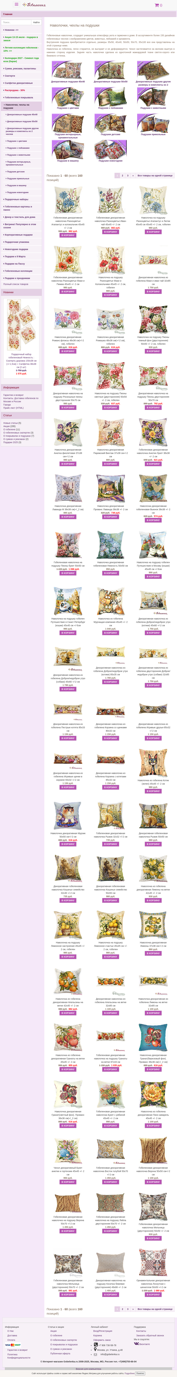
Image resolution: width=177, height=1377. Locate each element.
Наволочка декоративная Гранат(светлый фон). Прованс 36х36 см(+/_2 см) (68, 1115)
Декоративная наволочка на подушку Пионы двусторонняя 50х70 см (153, 396)
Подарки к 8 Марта (14, 256)
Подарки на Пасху (14, 263)
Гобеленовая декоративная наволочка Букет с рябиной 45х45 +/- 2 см (110, 1115)
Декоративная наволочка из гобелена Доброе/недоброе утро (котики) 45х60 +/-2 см (153, 622)
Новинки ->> (10, 30)
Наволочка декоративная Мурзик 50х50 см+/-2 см (68, 835)
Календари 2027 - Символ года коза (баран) (21, 60)
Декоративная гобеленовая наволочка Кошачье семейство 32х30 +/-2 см (68, 889)
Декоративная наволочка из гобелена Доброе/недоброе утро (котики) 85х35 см (110, 671)
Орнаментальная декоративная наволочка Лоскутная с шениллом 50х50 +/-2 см (153, 1284)
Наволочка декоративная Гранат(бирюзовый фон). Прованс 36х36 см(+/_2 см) (153, 1058)
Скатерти (9, 75)
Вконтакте (142, 1344)
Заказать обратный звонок (150, 1335)
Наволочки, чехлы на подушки (16, 106)
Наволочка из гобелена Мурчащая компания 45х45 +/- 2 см (111, 622)
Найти (36, 22)
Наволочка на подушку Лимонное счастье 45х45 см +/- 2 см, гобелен (110, 946)
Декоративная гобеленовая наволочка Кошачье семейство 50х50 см (110, 889)
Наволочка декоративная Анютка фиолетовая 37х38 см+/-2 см (68, 453)
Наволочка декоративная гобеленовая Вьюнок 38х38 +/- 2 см (153, 509)
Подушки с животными (18, 155)
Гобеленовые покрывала (18, 97)
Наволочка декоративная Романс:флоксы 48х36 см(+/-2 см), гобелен (68, 340)
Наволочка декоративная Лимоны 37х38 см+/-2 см (153, 944)
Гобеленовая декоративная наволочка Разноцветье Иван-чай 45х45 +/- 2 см (111, 221)
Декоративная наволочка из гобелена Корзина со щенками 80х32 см (111, 727)
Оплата (11, 1340)
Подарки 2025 (10, 442)
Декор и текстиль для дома (19, 217)
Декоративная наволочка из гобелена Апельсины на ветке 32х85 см (110, 1002)
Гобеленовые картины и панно (17, 208)
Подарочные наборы (15, 199)
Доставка (12, 1335)
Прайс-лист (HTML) (13, 408)
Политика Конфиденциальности (18, 1356)
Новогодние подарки (15, 249)
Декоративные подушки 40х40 (21, 114)
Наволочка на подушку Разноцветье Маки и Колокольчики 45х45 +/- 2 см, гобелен (110, 282)
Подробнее (130, 1373)
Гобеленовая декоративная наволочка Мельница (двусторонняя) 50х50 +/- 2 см (153, 1227)
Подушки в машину (16, 185)
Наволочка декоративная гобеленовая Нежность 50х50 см (110, 564)
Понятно (140, 1373)
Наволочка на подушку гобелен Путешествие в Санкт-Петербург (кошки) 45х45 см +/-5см (68, 622)
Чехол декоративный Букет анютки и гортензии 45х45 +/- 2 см (68, 1171)
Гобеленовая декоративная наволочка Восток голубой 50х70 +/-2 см (110, 1171)
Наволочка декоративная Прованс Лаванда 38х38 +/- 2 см (110, 508)
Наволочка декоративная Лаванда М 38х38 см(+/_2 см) (68, 508)
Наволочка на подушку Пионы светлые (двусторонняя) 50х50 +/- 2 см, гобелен (110, 396)
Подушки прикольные (17, 178)
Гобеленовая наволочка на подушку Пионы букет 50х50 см (67, 564)
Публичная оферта (60, 1353)
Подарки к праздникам (16, 278)
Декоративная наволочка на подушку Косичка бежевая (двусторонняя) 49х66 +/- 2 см (110, 1284)
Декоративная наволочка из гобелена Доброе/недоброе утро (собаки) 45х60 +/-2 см (68, 678)
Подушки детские (15, 172)
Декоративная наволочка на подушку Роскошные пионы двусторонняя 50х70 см (68, 396)
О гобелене (9, 429)
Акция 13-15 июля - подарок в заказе (20, 39)
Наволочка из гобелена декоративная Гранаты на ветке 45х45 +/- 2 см (68, 1058)
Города (7, 404)
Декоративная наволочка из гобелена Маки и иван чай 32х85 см (153, 280)
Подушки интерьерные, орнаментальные (18, 163)
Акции (6, 426)
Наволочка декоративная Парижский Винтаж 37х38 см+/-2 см (110, 453)
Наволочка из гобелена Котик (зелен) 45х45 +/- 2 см (153, 782)
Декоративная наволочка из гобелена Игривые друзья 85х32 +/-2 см (153, 727)
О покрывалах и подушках (17, 436)
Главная (7, 14)
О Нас (10, 1331)
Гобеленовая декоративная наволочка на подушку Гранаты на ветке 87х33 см (110, 1058)
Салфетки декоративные (18, 83)
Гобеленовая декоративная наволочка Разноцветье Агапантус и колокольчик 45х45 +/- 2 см (68, 222)
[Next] (133, 175)
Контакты (141, 1331)
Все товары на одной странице (155, 175)
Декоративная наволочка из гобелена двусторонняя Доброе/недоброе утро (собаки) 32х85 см (153, 672)
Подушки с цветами (16, 141)
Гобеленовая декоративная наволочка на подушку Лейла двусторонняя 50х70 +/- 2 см (110, 1220)
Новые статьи (10, 423)
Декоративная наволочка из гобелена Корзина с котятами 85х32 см (110, 776)
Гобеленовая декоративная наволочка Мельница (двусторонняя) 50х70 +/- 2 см (68, 1284)
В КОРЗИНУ (68, 235)
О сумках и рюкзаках (14, 439)
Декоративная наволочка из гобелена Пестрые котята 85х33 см (68, 727)
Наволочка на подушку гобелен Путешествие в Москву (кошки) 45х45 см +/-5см (153, 565)
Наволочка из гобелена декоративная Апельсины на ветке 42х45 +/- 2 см (68, 1002)
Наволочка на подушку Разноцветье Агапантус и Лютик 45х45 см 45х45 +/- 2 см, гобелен (153, 221)
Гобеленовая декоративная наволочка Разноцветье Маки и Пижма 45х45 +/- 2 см (67, 280)
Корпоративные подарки (18, 234)
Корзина (97, 1335)
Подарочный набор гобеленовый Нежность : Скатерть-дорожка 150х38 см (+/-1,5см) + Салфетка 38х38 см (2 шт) (21, 364)
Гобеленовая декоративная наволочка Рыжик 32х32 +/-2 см (110, 835)
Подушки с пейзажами (17, 148)
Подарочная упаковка (16, 242)
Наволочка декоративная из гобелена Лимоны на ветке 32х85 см (153, 1002)
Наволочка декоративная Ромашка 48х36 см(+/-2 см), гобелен (110, 340)
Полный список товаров (15, 284)
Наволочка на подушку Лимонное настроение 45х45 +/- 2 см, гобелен (68, 946)
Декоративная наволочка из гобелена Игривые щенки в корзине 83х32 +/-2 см (68, 776)
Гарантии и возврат (13, 395)
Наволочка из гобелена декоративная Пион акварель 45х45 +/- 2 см (153, 1115)
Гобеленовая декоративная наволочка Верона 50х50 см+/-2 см (153, 1171)
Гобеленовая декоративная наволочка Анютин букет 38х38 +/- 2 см (153, 453)
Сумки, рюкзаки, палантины (19, 68)
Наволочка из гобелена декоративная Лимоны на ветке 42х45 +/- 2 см (153, 889)
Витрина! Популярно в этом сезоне (19, 226)
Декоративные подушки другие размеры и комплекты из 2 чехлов (22, 131)
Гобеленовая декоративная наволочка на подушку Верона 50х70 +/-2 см (68, 1220)
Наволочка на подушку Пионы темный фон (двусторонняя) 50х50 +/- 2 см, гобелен (153, 340)
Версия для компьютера (88, 1369)
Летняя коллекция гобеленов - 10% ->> (21, 49)
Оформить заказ (102, 1340)
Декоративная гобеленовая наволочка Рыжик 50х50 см (153, 835)
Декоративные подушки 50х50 (21, 121)
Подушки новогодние (17, 192)
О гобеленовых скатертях (16, 432)
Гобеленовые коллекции (17, 271)
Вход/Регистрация (102, 1331)
